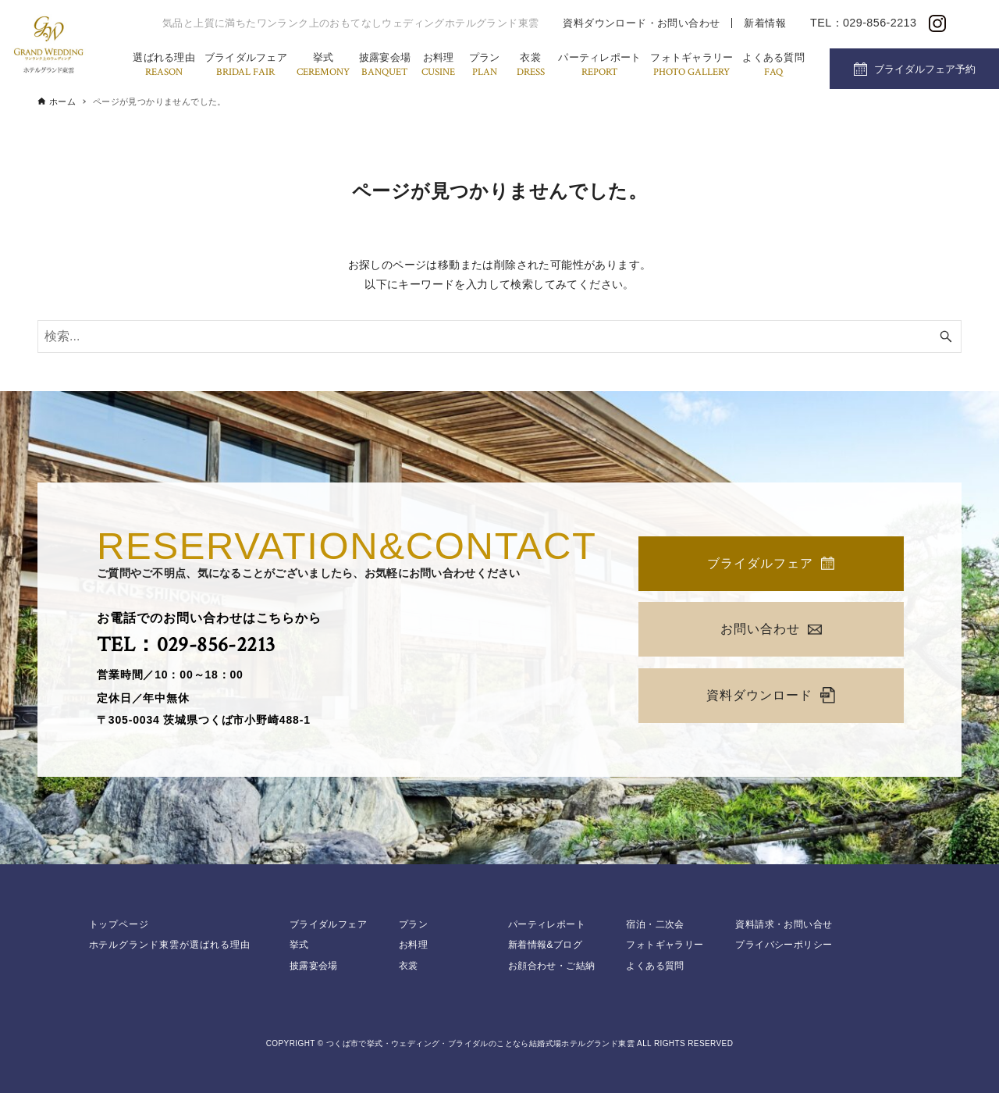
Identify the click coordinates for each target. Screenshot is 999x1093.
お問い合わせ (771, 629)
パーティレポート (599, 66)
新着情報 (765, 23)
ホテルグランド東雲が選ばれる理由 (170, 944)
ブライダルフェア (245, 66)
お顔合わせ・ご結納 (551, 965)
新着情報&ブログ (545, 944)
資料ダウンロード (770, 695)
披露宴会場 (385, 66)
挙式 (323, 66)
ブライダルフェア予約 (925, 69)
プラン (484, 66)
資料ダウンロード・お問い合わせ (641, 23)
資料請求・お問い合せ (783, 924)
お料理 (438, 66)
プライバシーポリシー (783, 944)
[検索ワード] (499, 336)
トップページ (119, 924)
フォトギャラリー (691, 66)
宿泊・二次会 (655, 924)
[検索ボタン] (946, 336)
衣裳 (531, 66)
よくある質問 (773, 66)
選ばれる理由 (164, 66)
